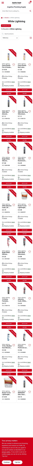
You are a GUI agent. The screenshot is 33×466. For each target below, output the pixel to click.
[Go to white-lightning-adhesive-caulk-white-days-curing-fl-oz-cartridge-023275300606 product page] (24, 306)
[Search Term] (16, 11)
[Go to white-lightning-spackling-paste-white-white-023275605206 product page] (8, 390)
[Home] (2, 18)
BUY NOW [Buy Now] (9, 93)
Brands (7, 17)
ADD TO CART (9, 89)
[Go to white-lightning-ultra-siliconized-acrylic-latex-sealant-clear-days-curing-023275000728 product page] (24, 390)
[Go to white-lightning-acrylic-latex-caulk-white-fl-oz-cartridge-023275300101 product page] (24, 353)
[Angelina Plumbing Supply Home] (16, 3)
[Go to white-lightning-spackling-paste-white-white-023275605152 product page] (24, 213)
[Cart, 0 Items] (29, 3)
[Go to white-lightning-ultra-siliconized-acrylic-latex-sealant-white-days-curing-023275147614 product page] (24, 166)
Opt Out (17, 462)
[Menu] (3, 3)
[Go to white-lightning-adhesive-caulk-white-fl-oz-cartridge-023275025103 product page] (8, 166)
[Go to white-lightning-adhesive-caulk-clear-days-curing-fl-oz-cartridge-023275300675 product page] (8, 213)
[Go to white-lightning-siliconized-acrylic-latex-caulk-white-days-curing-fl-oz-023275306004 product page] (8, 353)
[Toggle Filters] (31, 38)
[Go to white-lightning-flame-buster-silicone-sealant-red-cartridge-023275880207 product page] (8, 72)
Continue (6, 462)
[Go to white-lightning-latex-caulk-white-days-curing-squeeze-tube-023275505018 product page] (8, 259)
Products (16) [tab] (6, 25)
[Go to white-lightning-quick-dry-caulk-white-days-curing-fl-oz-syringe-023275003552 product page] (8, 306)
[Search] (30, 10)
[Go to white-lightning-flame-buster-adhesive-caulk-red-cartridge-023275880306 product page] (24, 72)
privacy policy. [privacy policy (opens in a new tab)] (6, 452)
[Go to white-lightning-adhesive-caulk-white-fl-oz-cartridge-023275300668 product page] (24, 259)
